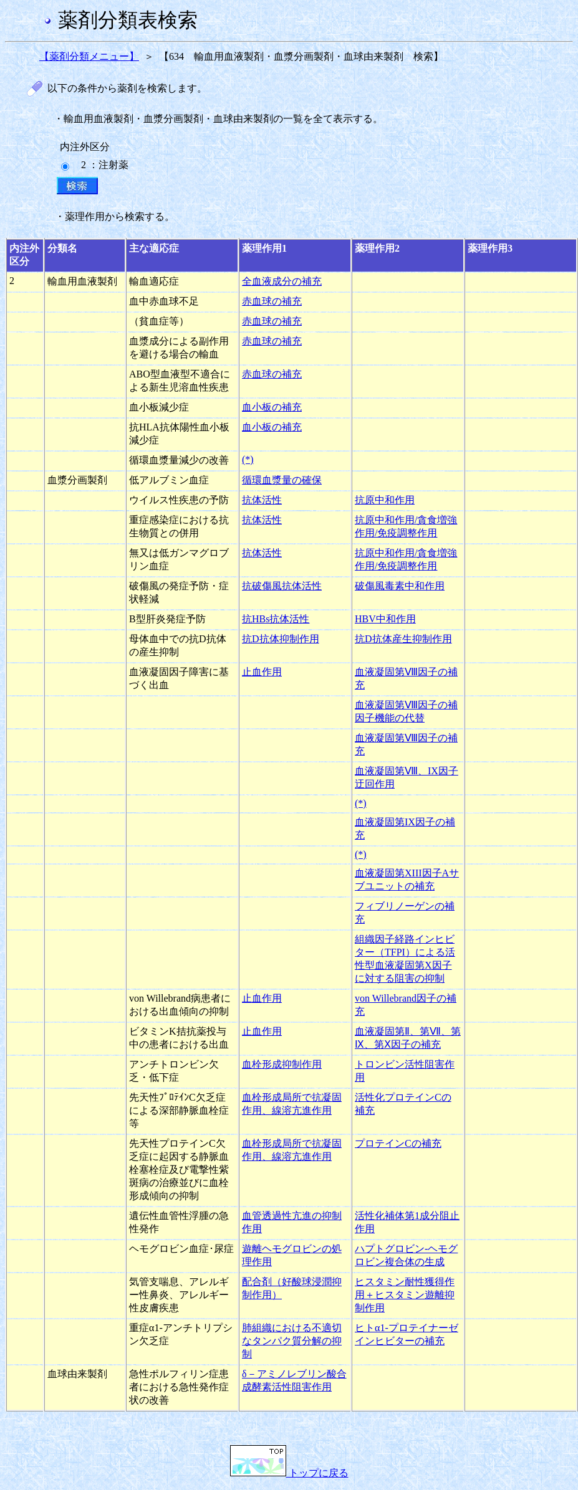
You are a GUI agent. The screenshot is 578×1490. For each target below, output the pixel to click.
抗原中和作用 (385, 500)
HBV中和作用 (385, 619)
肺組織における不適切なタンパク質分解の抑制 (292, 1340)
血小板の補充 (272, 407)
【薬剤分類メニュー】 (89, 56)
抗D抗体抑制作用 (280, 638)
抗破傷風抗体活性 (282, 586)
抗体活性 (262, 500)
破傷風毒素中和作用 (400, 586)
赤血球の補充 (272, 301)
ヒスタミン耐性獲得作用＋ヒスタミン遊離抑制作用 (405, 1294)
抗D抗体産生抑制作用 (403, 638)
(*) (248, 459)
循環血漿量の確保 (282, 480)
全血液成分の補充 (282, 281)
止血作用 (262, 672)
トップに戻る (289, 1473)
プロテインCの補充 (398, 1143)
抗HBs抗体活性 (275, 619)
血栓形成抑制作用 (282, 1064)
